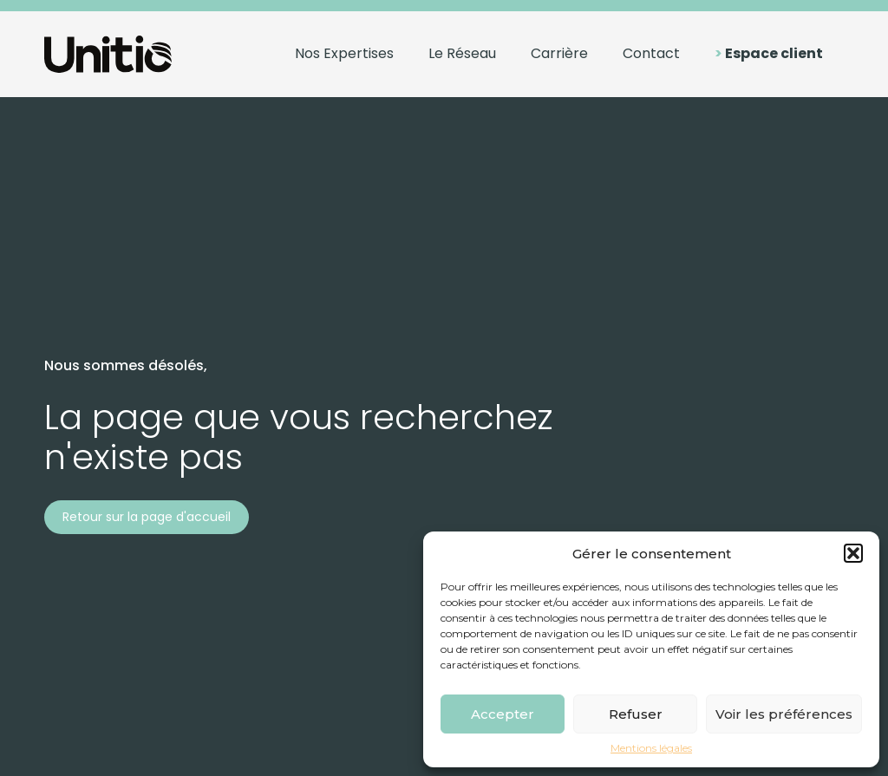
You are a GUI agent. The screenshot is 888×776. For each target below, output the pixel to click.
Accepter (502, 714)
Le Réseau (462, 53)
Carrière (559, 53)
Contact (651, 53)
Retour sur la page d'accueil (146, 516)
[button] (853, 553)
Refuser (636, 714)
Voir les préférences (783, 714)
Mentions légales (651, 748)
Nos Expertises (344, 53)
